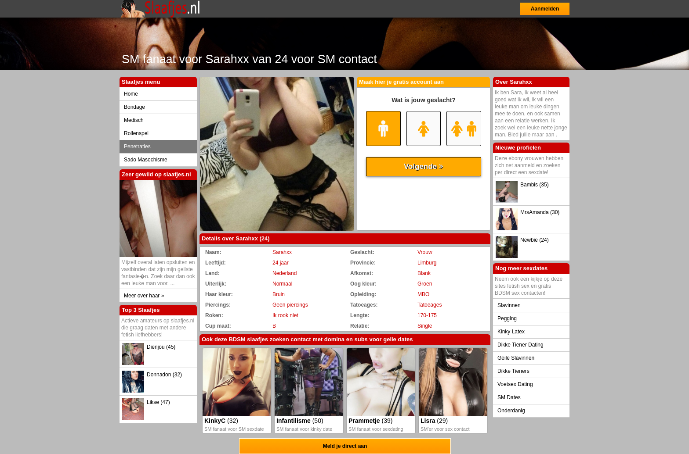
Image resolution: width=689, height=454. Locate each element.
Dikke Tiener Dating (520, 345)
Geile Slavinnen (515, 358)
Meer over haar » (144, 296)
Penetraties (137, 146)
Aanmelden (545, 9)
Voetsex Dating (515, 384)
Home (131, 94)
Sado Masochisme (145, 160)
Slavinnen (509, 305)
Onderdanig (511, 411)
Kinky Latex (511, 332)
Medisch (134, 120)
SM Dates (509, 397)
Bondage (134, 107)
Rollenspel (136, 133)
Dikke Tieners (513, 371)
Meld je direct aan (345, 446)
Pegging (507, 318)
